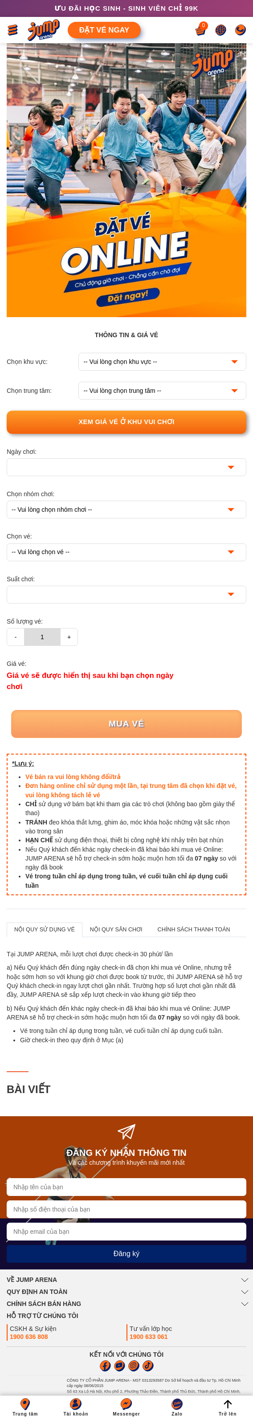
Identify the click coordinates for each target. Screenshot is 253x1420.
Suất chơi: (21, 579)
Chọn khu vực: (27, 361)
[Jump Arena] (44, 30)
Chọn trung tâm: (29, 390)
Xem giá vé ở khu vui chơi (126, 421)
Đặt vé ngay (104, 30)
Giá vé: (16, 663)
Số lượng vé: (25, 621)
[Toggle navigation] (13, 30)
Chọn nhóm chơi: (30, 494)
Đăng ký (127, 1253)
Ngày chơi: (22, 451)
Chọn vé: (19, 536)
